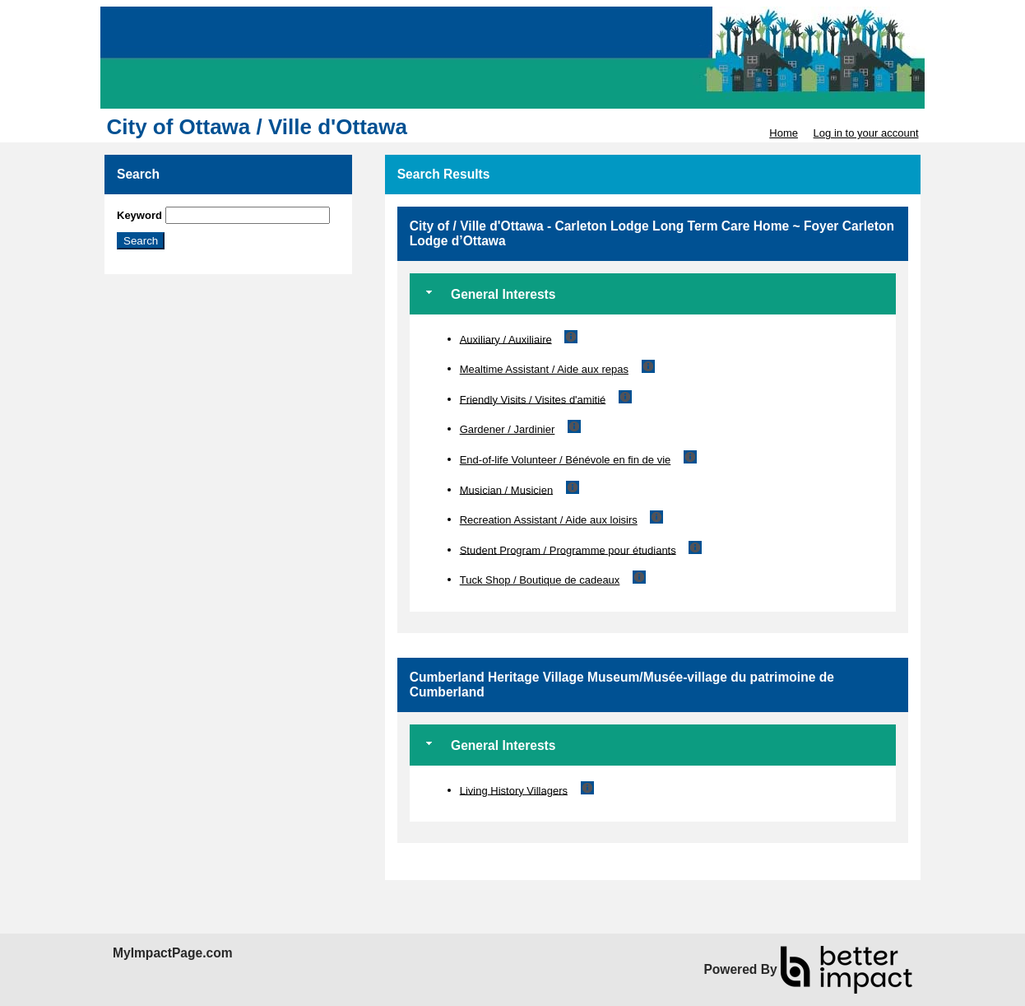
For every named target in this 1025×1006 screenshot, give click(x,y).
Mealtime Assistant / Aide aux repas (544, 369)
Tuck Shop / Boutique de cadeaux (540, 580)
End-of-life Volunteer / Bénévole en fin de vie (565, 460)
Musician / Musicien (506, 489)
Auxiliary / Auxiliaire (506, 339)
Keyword (139, 215)
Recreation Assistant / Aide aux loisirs (549, 520)
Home (783, 133)
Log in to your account (866, 133)
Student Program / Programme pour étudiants (568, 549)
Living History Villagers (514, 790)
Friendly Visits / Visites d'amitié (533, 399)
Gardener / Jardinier (507, 429)
